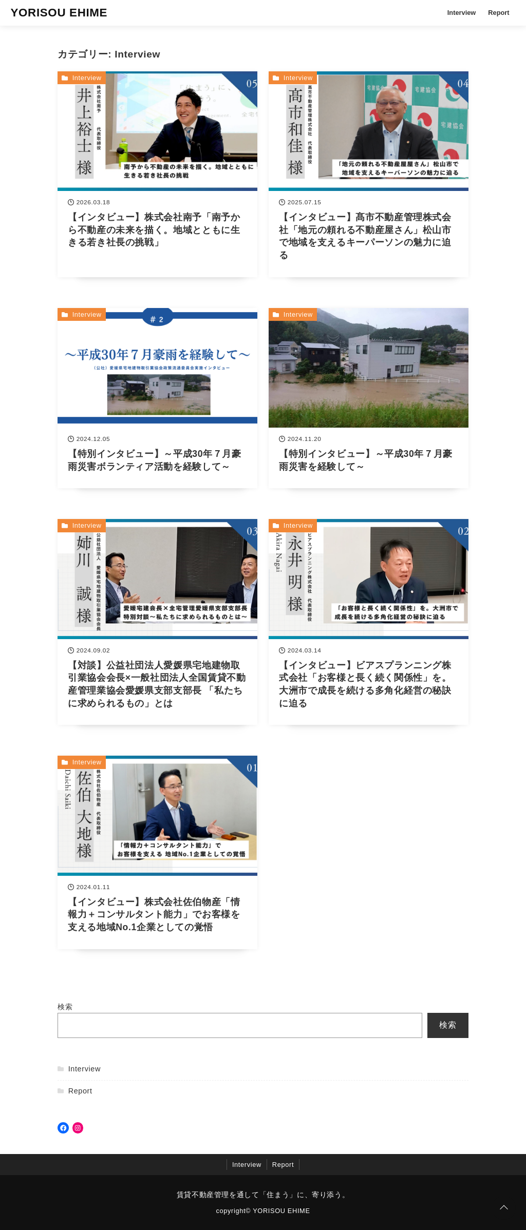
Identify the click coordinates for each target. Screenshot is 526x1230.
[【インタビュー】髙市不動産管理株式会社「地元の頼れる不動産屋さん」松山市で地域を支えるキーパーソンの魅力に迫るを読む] (368, 174)
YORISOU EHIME (58, 12)
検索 (65, 1007)
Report (498, 12)
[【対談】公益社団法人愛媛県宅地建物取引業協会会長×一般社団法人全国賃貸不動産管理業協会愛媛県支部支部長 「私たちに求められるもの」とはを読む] (157, 622)
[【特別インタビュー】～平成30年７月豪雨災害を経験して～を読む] (368, 398)
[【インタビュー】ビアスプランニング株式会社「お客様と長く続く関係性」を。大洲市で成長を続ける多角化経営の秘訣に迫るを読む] (368, 622)
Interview (461, 12)
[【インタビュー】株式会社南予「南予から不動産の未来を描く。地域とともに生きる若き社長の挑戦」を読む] (157, 174)
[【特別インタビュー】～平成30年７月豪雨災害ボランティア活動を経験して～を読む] (157, 398)
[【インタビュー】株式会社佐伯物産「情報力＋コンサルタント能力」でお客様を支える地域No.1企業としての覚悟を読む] (157, 852)
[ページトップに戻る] (504, 1208)
